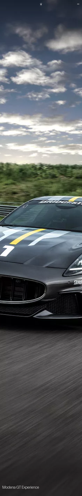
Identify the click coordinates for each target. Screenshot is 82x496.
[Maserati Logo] (41, 4)
